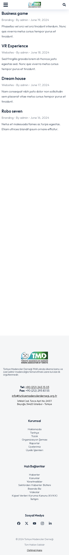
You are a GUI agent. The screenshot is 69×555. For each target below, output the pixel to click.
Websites (8, 52)
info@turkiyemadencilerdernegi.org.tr (34, 396)
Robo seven (12, 111)
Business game (15, 13)
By (22, 20)
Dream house (14, 78)
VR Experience (15, 45)
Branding (8, 20)
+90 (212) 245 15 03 (37, 387)
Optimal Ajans (34, 550)
